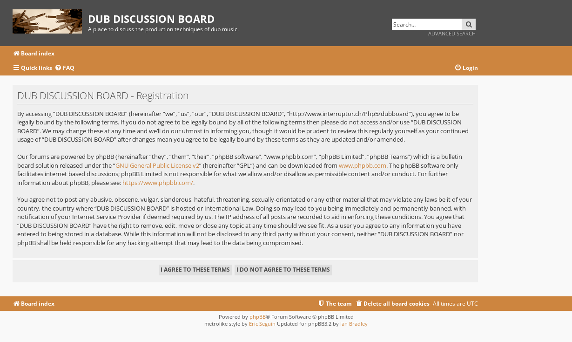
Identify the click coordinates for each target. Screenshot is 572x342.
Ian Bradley (354, 323)
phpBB (257, 316)
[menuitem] (64, 68)
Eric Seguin (262, 323)
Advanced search (452, 33)
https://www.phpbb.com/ (157, 182)
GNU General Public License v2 (157, 165)
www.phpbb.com (362, 165)
